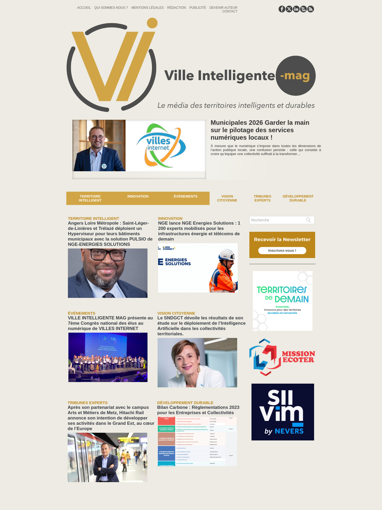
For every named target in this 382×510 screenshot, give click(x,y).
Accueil (84, 8)
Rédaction (177, 8)
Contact (229, 11)
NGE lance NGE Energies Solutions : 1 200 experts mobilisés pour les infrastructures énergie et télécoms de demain (199, 227)
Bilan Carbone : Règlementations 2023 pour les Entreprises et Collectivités (196, 389)
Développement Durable (298, 198)
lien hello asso (299, 477)
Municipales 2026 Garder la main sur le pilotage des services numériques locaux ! (260, 130)
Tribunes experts (262, 198)
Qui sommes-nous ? (111, 8)
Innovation (138, 196)
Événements (186, 196)
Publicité (198, 8)
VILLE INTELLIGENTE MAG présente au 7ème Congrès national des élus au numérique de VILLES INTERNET (110, 311)
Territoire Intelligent (90, 198)
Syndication (204, 498)
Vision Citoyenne (227, 198)
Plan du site (178, 498)
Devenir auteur (223, 8)
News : (6, 188)
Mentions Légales (148, 8)
